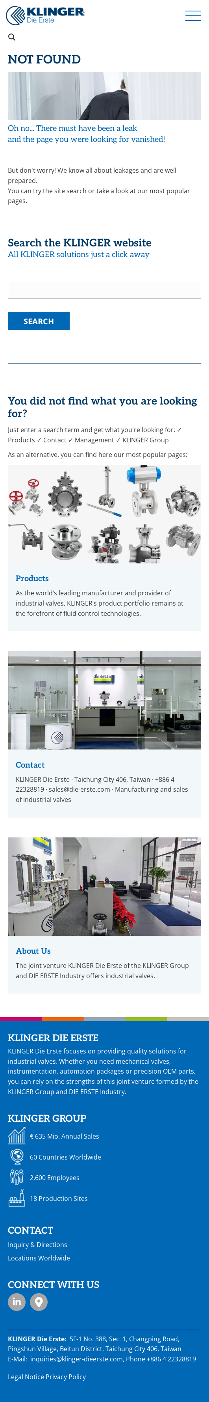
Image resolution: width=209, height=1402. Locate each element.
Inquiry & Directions (37, 1244)
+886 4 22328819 (171, 1359)
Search (39, 321)
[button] (193, 15)
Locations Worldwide (39, 1258)
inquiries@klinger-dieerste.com (76, 1359)
